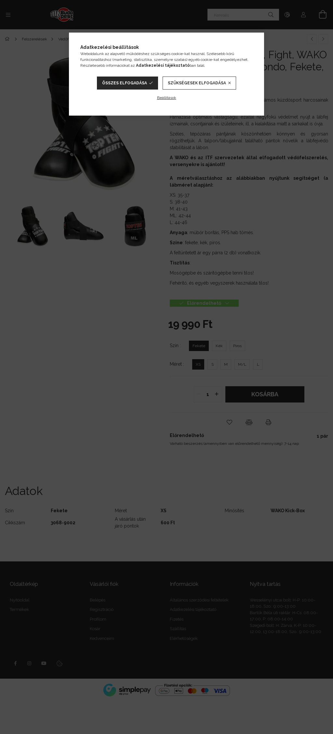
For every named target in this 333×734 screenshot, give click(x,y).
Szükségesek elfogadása (197, 83)
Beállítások (166, 97)
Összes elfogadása (124, 83)
